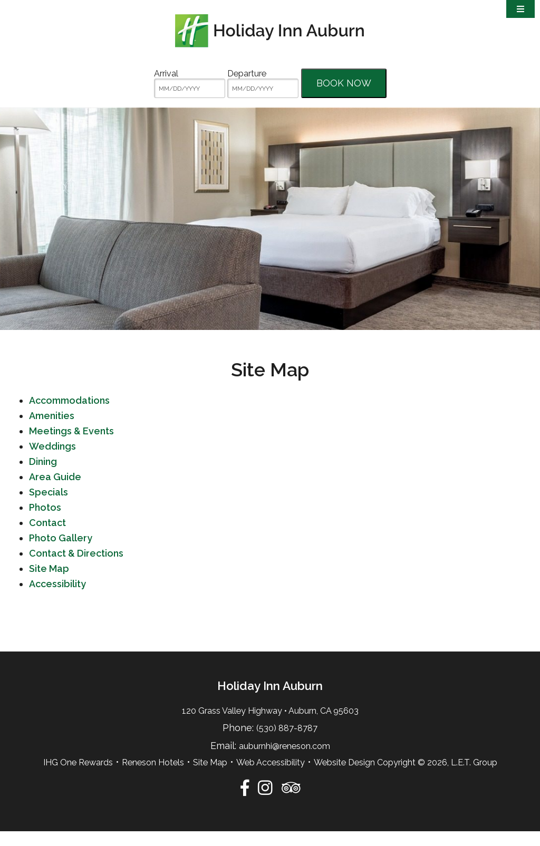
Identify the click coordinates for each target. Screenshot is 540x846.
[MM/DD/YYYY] (189, 88)
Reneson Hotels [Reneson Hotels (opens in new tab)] (153, 777)
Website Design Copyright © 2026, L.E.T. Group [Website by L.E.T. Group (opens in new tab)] (405, 777)
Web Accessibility (270, 777)
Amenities (51, 430)
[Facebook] (244, 802)
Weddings (52, 460)
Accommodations (69, 415)
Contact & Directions (76, 567)
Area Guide (55, 491)
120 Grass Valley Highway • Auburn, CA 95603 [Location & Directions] (270, 726)
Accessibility (57, 598)
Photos (45, 522)
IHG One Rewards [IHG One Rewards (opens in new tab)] (78, 777)
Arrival (166, 74)
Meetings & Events (71, 445)
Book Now (343, 83)
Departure (246, 74)
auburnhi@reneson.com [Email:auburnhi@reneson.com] (284, 761)
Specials (48, 506)
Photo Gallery (60, 552)
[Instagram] (265, 802)
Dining (43, 476)
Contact (47, 537)
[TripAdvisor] (291, 802)
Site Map (49, 583)
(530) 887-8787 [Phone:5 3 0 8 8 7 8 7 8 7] (286, 743)
